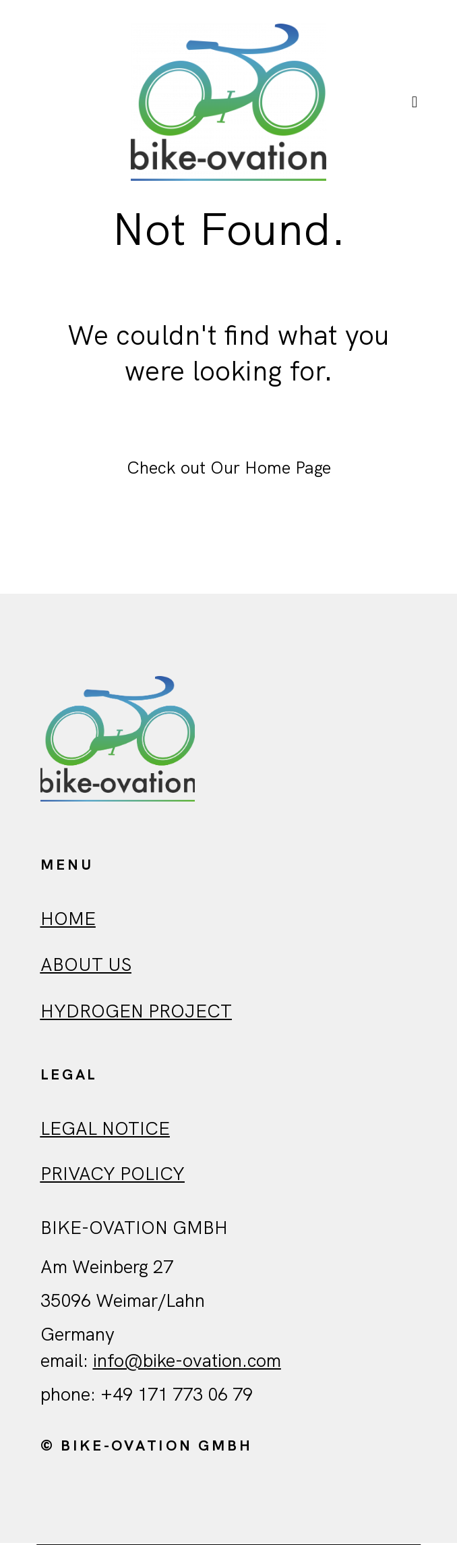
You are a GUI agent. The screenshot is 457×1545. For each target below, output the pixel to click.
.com (261, 1362)
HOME (68, 920)
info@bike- (138, 1362)
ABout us (85, 966)
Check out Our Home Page (229, 470)
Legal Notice (105, 1130)
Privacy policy (112, 1175)
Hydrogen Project (136, 1013)
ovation (212, 1362)
